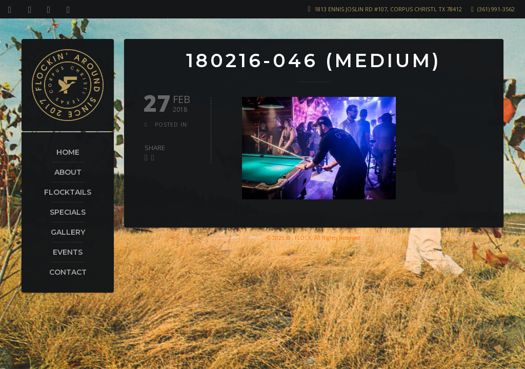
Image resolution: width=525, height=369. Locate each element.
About (68, 172)
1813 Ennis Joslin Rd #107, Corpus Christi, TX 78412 (388, 9)
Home (67, 152)
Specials (68, 212)
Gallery (68, 232)
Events (68, 252)
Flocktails (67, 192)
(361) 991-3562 (496, 9)
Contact (68, 272)
